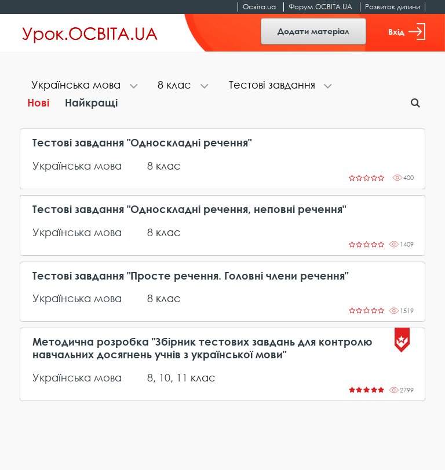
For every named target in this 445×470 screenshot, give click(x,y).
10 (164, 377)
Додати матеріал (313, 31)
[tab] (83, 86)
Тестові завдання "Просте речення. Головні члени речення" (190, 276)
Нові (38, 102)
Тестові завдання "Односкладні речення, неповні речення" (189, 209)
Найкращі (91, 102)
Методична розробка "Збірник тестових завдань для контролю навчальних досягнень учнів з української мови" (202, 348)
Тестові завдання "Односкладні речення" (141, 143)
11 (182, 377)
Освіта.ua (259, 6)
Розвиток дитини (392, 6)
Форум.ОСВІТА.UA (320, 6)
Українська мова (77, 165)
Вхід (406, 31)
